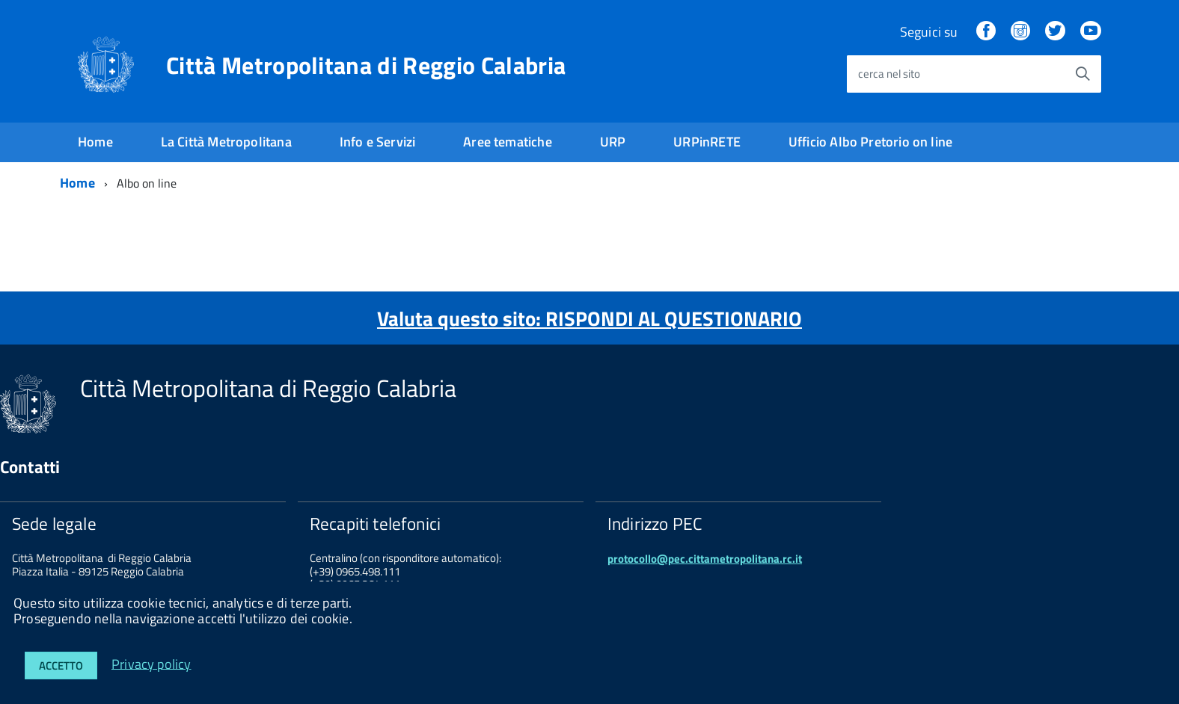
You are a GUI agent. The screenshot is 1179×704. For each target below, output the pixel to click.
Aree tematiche (507, 142)
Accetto (61, 665)
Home (95, 142)
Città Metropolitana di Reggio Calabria (366, 65)
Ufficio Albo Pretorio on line (870, 142)
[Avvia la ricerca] (1082, 74)
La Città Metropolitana (226, 142)
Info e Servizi (378, 142)
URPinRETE (707, 142)
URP (613, 142)
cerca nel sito (889, 73)
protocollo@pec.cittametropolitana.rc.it (704, 558)
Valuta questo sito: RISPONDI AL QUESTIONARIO (589, 318)
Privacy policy (151, 663)
